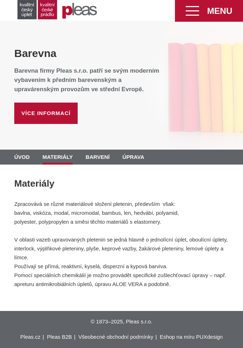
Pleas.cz (30, 337)
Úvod (22, 157)
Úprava (133, 157)
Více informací (46, 113)
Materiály (57, 157)
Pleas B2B (59, 337)
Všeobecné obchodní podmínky (115, 337)
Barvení (97, 157)
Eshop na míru (177, 337)
